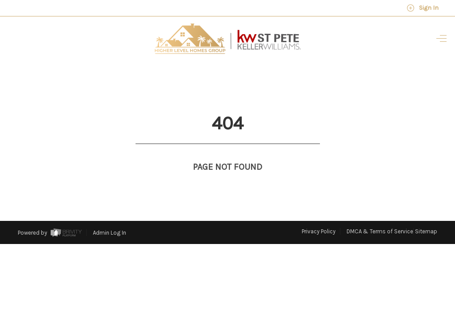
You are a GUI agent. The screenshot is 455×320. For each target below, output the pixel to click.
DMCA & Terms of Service (380, 215)
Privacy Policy (318, 215)
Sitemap (426, 215)
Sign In (423, 8)
